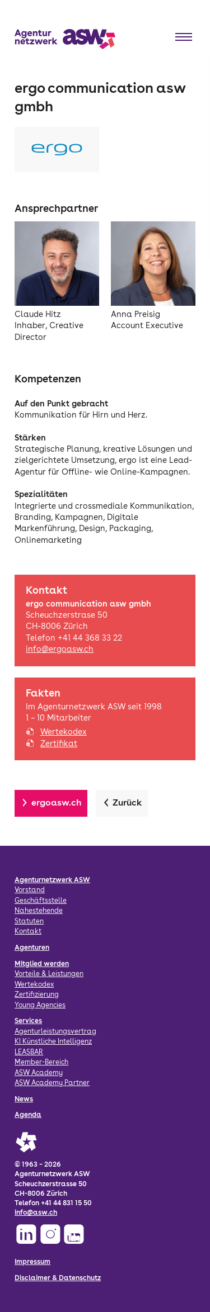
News (24, 1099)
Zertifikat (58, 743)
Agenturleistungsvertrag (55, 1031)
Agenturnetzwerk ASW (52, 879)
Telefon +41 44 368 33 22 (74, 638)
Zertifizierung (37, 994)
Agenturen (32, 947)
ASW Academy (39, 1072)
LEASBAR (29, 1052)
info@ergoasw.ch (60, 649)
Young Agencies (40, 1005)
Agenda (28, 1114)
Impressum (32, 1261)
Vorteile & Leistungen (49, 973)
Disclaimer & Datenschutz (58, 1277)
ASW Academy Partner (52, 1082)
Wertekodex (63, 732)
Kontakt (28, 931)
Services (28, 1020)
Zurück (127, 802)
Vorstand (30, 889)
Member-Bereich (41, 1062)
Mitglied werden (42, 963)
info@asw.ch (36, 1212)
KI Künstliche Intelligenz (53, 1041)
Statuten (29, 921)
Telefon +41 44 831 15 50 (53, 1203)
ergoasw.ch (56, 802)
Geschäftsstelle (41, 900)
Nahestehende (39, 910)
